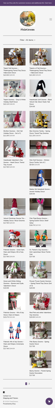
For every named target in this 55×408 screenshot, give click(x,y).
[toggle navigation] (50, 19)
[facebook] (4, 392)
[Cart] (49, 401)
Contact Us (7, 396)
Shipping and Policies (10, 398)
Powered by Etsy (9, 404)
